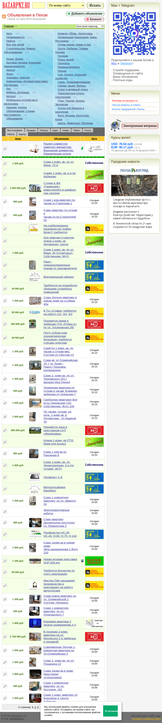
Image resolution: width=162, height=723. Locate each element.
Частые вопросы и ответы (126, 105)
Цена (18, 138)
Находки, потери (16, 107)
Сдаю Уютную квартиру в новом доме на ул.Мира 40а (60, 301)
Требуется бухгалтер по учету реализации (59, 572)
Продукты (64, 63)
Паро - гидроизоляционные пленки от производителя (60, 265)
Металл (11, 96)
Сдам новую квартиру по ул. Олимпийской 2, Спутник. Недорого (60, 599)
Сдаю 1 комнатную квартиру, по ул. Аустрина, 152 (56, 686)
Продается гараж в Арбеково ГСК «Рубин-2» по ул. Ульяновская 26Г (60, 324)
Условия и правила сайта (146, 718)
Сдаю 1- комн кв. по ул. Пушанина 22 (59, 662)
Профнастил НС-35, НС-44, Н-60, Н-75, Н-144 (60, 534)
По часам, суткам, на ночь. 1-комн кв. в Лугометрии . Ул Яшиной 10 (60, 416)
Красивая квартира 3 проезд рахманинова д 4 (60, 623)
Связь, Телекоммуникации (74, 82)
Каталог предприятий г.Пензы (128, 109)
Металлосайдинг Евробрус (55, 489)
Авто (9, 33)
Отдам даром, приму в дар (74, 44)
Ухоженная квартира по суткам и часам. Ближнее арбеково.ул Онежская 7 (60, 391)
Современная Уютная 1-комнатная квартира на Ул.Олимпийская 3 (60, 650)
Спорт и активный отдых (73, 89)
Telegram (126, 63)
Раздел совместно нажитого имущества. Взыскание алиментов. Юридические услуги (59, 148)
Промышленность (69, 67)
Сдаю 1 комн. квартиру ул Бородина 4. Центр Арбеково (61, 698)
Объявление (61, 138)
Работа (10, 40)
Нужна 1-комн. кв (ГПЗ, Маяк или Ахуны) (59, 442)
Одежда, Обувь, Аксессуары (75, 33)
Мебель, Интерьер (17, 92)
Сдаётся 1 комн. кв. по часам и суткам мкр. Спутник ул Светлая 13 (59, 351)
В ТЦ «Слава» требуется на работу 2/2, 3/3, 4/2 (60, 312)
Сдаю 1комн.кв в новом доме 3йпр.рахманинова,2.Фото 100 (61, 547)
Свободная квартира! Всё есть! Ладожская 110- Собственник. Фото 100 (60, 403)
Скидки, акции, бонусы (72, 85)
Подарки (63, 55)
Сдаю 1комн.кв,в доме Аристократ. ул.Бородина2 (58, 674)
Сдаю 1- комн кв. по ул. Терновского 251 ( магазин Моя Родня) (59, 379)
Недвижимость (15, 37)
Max (114, 63)
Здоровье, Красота (18, 77)
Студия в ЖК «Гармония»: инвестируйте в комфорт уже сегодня (60, 188)
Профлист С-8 (53, 477)
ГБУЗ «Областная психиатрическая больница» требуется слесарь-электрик (58, 337)
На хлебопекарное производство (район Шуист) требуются (57, 229)
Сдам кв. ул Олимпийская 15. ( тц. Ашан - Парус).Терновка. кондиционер (61, 365)
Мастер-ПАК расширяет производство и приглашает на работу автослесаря (59, 585)
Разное (62, 70)
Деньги (10, 70)
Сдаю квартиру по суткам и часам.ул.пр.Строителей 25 (60, 215)
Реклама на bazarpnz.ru (125, 100)
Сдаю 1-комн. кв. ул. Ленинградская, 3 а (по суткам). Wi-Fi (59, 465)
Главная (9, 26)
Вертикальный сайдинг (59, 276)
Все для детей (15, 44)
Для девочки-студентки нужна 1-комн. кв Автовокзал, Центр (59, 241)
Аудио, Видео (14, 58)
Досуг (9, 73)
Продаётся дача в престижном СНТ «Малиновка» (55, 430)
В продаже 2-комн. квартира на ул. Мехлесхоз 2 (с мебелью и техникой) (60, 636)
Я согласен (111, 711)
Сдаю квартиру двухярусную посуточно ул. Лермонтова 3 (59, 522)
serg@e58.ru (17, 718)
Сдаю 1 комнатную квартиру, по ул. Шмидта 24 (60, 501)
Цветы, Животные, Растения (75, 123)
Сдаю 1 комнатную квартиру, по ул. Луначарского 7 (56, 611)
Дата (94, 138)
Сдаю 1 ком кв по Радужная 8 (55, 453)
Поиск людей (66, 59)
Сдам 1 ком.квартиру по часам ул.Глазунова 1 (59, 201)
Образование (14, 118)
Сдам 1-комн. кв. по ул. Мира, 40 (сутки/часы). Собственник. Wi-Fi (59, 253)
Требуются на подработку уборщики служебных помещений (60, 289)
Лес (8, 88)
